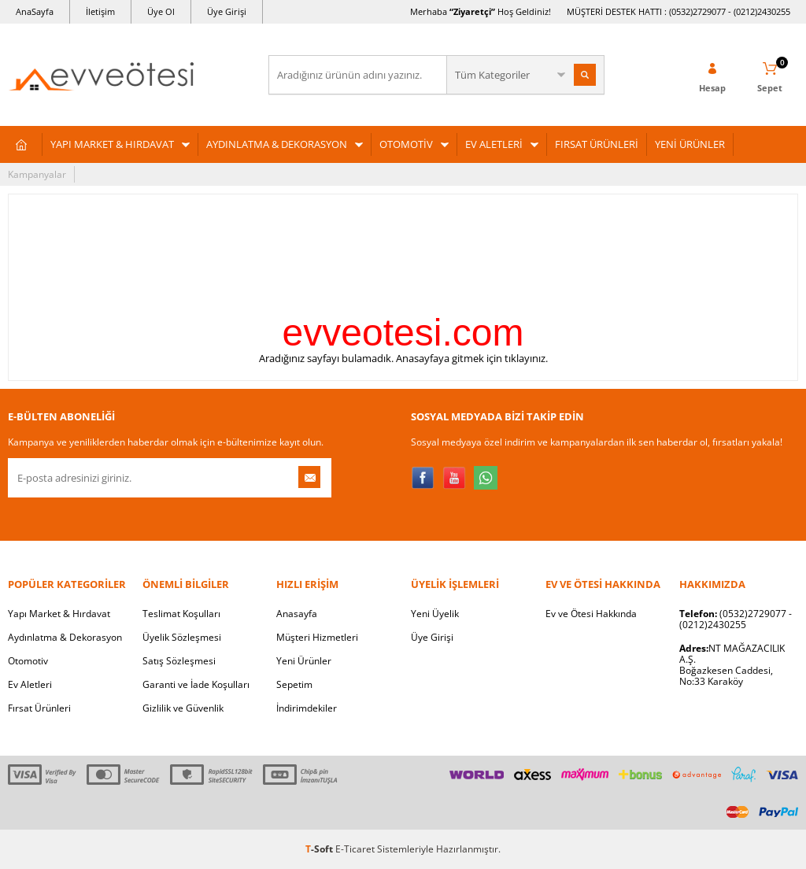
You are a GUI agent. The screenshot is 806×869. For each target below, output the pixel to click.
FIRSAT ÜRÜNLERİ (596, 144)
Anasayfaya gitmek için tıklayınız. (472, 358)
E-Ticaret (355, 849)
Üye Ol (161, 11)
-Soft (320, 849)
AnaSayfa (35, 11)
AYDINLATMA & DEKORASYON (276, 144)
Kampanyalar (37, 174)
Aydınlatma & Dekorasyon (65, 637)
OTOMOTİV (406, 144)
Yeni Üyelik (435, 613)
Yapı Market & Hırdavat (59, 613)
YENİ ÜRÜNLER (690, 144)
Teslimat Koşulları (181, 613)
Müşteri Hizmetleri (317, 637)
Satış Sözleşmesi (179, 660)
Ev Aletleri (30, 684)
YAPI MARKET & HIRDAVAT (112, 144)
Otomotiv (28, 660)
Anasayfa (296, 613)
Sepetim (294, 684)
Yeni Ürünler (303, 660)
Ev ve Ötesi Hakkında (591, 613)
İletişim (100, 11)
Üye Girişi (226, 11)
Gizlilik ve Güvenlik (183, 708)
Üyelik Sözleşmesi (181, 637)
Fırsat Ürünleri (39, 708)
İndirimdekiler (306, 708)
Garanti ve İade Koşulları (196, 684)
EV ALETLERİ (494, 144)
